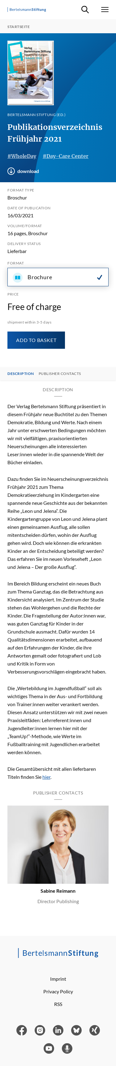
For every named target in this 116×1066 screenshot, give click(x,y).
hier (46, 777)
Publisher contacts (60, 374)
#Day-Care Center (65, 156)
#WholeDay (21, 156)
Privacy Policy (58, 991)
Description (20, 374)
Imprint (58, 979)
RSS (58, 1004)
